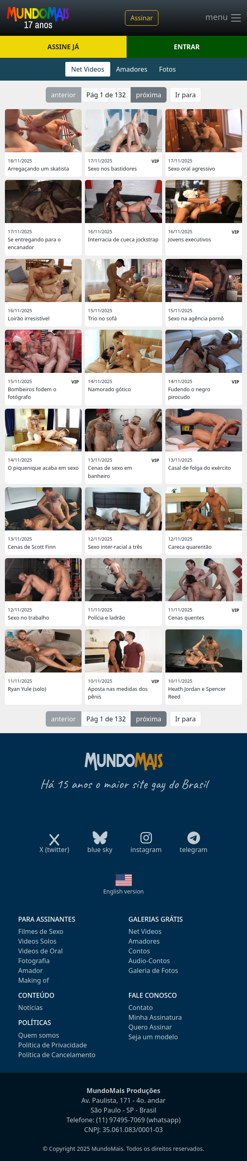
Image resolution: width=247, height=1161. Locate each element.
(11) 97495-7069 (120, 1119)
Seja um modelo (153, 1036)
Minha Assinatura (155, 1017)
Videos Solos (37, 941)
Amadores (131, 69)
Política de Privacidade (52, 1045)
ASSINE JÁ (63, 46)
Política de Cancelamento (57, 1054)
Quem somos (38, 1035)
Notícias (30, 1007)
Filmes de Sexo (41, 931)
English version (123, 891)
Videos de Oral (40, 950)
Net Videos (87, 69)
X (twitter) (54, 847)
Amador (30, 970)
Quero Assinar (150, 1027)
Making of (33, 980)
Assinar (141, 17)
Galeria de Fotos (153, 970)
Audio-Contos (149, 960)
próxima (148, 94)
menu (223, 18)
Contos (139, 950)
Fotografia (34, 960)
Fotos (167, 69)
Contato (141, 1007)
